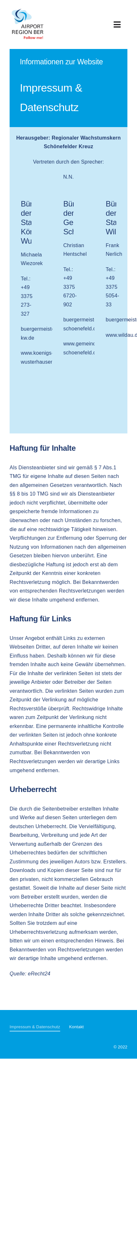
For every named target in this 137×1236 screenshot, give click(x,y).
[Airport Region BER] (28, 9)
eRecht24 (39, 973)
